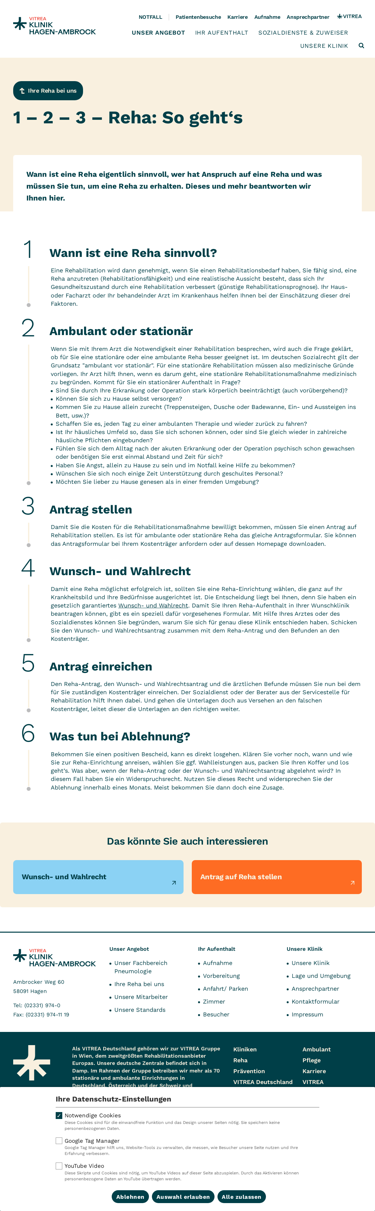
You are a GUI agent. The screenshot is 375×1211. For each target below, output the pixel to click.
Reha (240, 1060)
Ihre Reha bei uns (139, 983)
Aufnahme (267, 17)
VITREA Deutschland (263, 1081)
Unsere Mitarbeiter (141, 996)
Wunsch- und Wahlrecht (153, 605)
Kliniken (245, 1049)
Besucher (216, 1014)
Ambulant (317, 1049)
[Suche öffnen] (361, 45)
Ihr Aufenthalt (221, 32)
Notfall (150, 17)
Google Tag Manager (187, 1147)
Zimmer (214, 1001)
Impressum (307, 1014)
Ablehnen (130, 1197)
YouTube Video (187, 1172)
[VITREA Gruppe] (349, 17)
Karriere (237, 17)
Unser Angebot (158, 32)
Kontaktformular (315, 1001)
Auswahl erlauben (183, 1197)
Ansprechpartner (308, 17)
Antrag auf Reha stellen (241, 877)
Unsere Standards (139, 1009)
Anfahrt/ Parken (225, 988)
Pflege (312, 1060)
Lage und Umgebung (321, 975)
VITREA (313, 1081)
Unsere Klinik (324, 46)
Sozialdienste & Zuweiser (303, 32)
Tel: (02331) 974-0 (36, 1005)
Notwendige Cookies (187, 1121)
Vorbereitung (221, 975)
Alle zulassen (242, 1197)
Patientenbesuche (198, 17)
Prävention (249, 1071)
